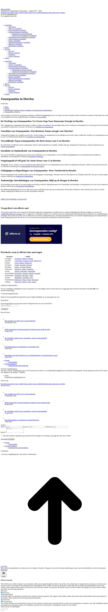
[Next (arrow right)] (3, 611)
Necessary (6, 593)
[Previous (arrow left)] (1, 611)
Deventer (29, 265)
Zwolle (17, 265)
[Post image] (7, 319)
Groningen (18, 258)
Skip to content (5, 9)
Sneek (31, 261)
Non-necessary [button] (5, 600)
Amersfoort (23, 271)
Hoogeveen (28, 263)
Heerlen (24, 282)
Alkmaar (31, 273)
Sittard (34, 282)
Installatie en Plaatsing (36, 156)
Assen (16, 263)
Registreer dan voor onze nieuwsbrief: (40, 303)
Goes (31, 278)
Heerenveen (37, 261)
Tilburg (24, 280)
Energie (7, 360)
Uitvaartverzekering (11, 364)
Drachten (26, 261)
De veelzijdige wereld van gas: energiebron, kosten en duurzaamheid (26, 338)
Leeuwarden (18, 261)
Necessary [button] (4, 591)
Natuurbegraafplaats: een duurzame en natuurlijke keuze (22, 347)
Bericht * (3, 433)
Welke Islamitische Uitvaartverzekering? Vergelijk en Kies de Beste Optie (27, 329)
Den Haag (25, 275)
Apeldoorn (30, 269)
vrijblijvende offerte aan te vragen (11, 214)
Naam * (3, 427)
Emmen (21, 263)
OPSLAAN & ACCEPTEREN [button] (10, 607)
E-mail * (25, 427)
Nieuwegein (31, 271)
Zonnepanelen (12, 362)
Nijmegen (18, 269)
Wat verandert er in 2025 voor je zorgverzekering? (20, 321)
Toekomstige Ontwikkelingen (25, 186)
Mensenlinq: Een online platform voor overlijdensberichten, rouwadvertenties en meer (31, 355)
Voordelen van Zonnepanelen (36, 137)
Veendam (30, 258)
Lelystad (22, 267)
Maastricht (18, 282)
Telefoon (48, 427)
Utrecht (17, 271)
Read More (4, 570)
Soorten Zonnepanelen (8, 146)
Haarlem (25, 273)
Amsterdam (18, 273)
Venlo (29, 282)
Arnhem (23, 269)
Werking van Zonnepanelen (44, 127)
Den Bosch (35, 280)
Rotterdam (18, 275)
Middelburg (18, 278)
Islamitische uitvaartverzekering (18, 365)
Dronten (28, 267)
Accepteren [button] (102, 569)
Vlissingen (26, 278)
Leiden (31, 275)
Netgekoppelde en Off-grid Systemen (32, 166)
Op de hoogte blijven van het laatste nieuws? (15, 303)
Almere (17, 267)
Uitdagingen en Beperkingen (24, 176)
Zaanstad (37, 273)
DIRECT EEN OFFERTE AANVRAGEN (14, 199)
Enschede (23, 265)
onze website (42, 117)
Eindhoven (18, 280)
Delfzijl (24, 258)
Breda (29, 280)
